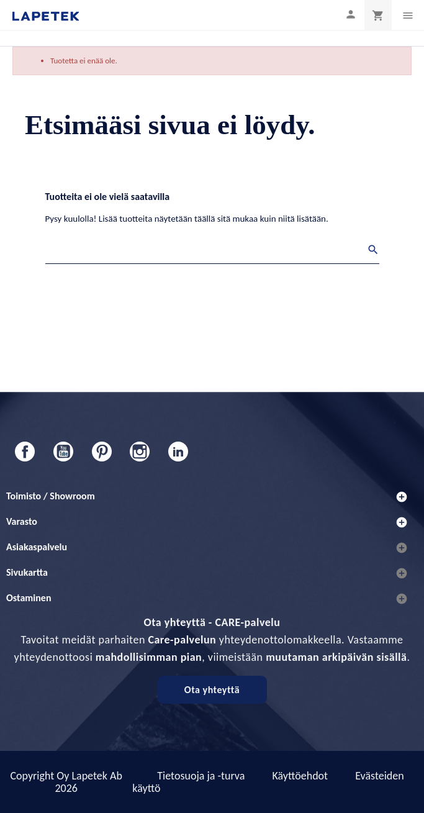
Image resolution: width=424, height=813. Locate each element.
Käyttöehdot (300, 776)
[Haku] (212, 251)
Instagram (140, 451)
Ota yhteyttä (212, 690)
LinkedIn (178, 451)
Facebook (25, 451)
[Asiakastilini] (351, 13)
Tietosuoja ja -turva (201, 776)
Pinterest (102, 451)
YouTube (63, 451)
